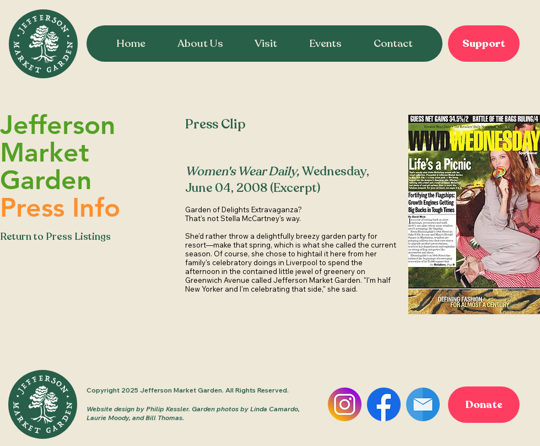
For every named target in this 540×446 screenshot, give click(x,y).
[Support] (484, 43)
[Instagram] (344, 404)
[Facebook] (384, 404)
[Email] (423, 404)
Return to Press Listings (55, 236)
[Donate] (484, 404)
